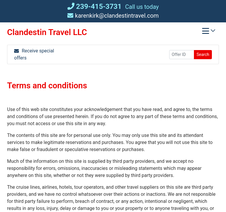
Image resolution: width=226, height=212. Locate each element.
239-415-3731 (94, 6)
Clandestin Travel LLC (47, 32)
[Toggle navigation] (208, 32)
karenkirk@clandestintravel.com (113, 15)
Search (203, 54)
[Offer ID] (181, 54)
